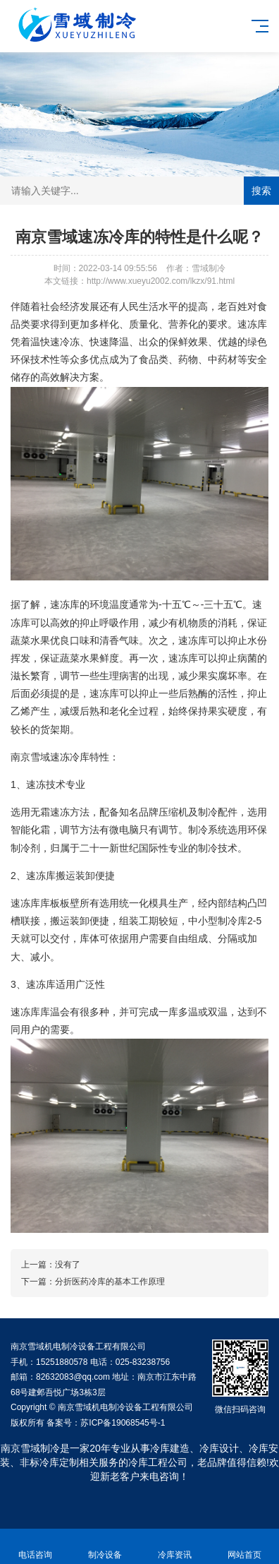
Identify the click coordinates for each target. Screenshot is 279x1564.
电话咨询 (35, 1547)
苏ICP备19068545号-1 (122, 1423)
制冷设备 (105, 1547)
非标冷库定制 (49, 1462)
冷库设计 (219, 1448)
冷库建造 (170, 1448)
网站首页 (244, 1547)
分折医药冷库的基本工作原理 (110, 1282)
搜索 (261, 190)
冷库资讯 (174, 1547)
